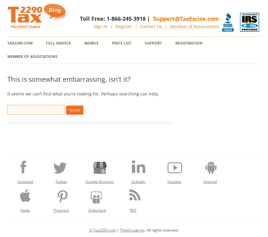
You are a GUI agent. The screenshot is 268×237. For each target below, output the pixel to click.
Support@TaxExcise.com (186, 18)
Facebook (25, 170)
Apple (25, 199)
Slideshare (97, 199)
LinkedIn (138, 170)
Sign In (100, 26)
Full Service (58, 43)
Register (123, 26)
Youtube (174, 170)
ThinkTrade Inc (132, 230)
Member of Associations (194, 26)
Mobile (91, 43)
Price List (121, 43)
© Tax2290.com (103, 230)
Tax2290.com (20, 43)
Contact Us (151, 26)
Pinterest (61, 199)
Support (153, 43)
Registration (189, 43)
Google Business (100, 170)
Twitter (61, 170)
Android (210, 170)
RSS (133, 199)
